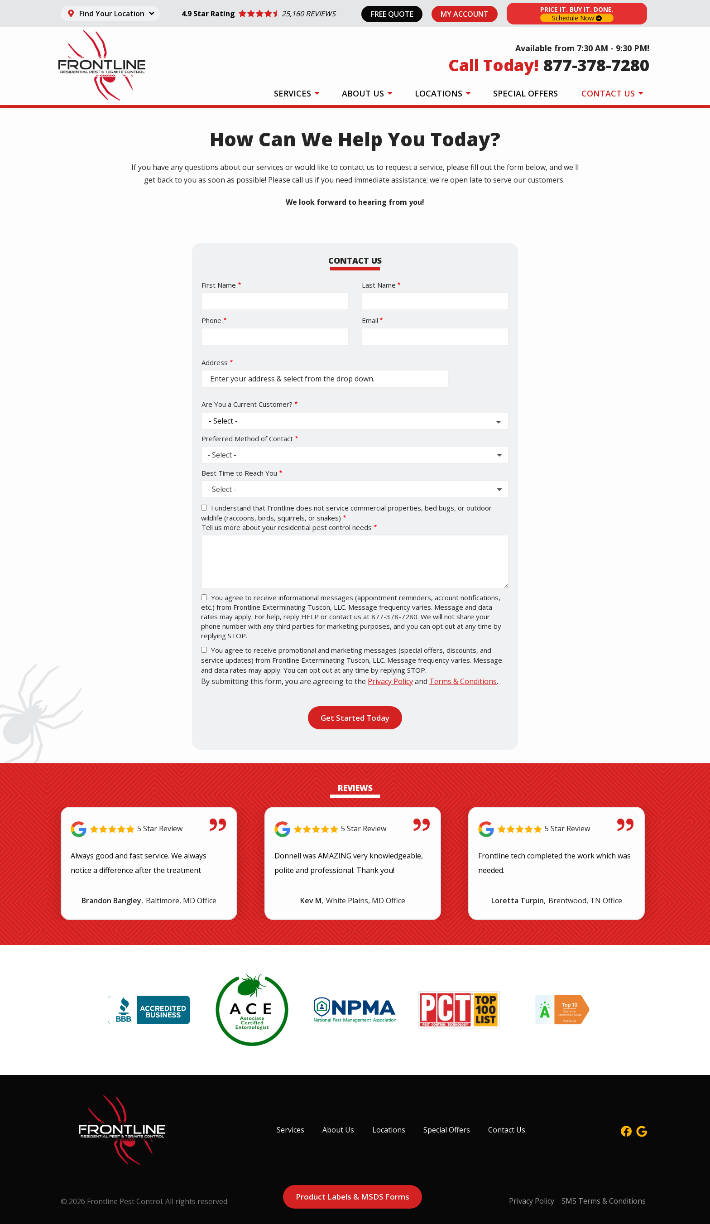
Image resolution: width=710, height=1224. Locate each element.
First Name (218, 284)
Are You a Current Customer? (247, 404)
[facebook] (626, 1130)
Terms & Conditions (463, 681)
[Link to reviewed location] (149, 829)
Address (214, 362)
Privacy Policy (390, 681)
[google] (641, 1130)
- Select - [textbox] (221, 455)
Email (370, 320)
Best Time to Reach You (239, 472)
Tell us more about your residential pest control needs (286, 527)
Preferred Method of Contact (247, 438)
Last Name (379, 284)
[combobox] (355, 455)
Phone (211, 320)
